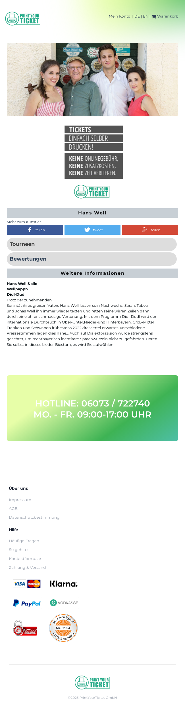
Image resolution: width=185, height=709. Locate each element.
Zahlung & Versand (27, 567)
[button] (35, 230)
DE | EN (141, 16)
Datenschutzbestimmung (34, 517)
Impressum (20, 499)
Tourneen (22, 244)
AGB (13, 508)
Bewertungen (28, 259)
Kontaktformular (25, 558)
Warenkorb (164, 16)
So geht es (19, 549)
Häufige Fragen (24, 540)
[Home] (23, 18)
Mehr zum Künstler (24, 222)
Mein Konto (119, 16)
